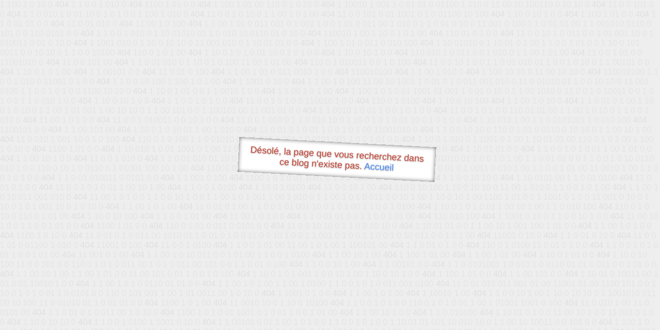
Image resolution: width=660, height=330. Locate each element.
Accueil (379, 166)
